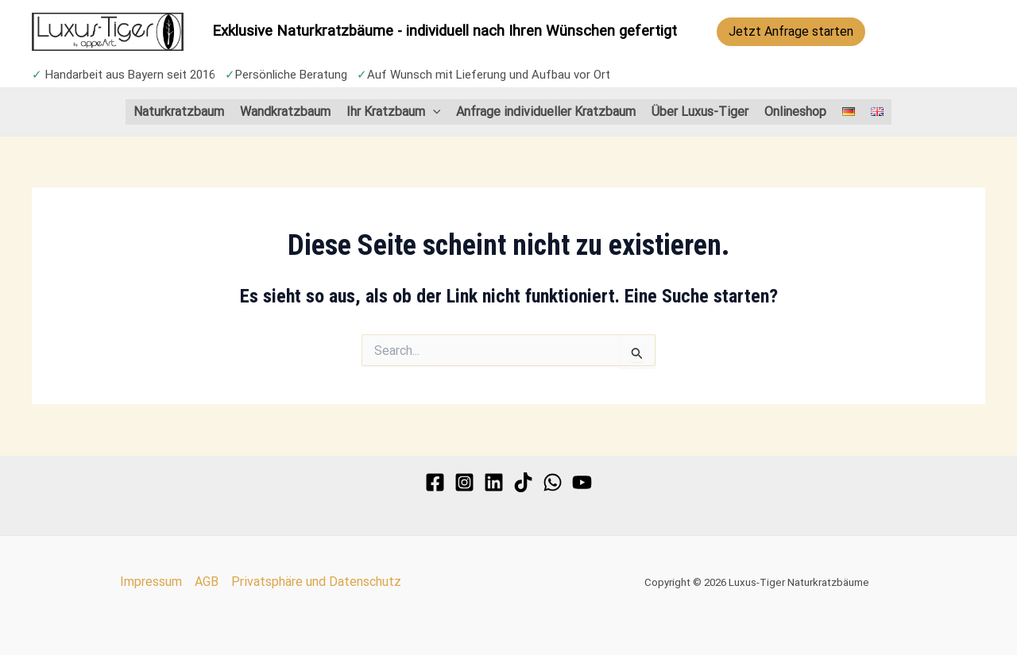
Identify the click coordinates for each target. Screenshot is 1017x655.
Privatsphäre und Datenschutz (316, 581)
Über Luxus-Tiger (700, 111)
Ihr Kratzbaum (393, 112)
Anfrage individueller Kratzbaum (546, 111)
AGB (206, 581)
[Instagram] (464, 482)
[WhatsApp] (553, 482)
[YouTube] (582, 482)
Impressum (151, 581)
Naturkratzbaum (178, 111)
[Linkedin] (494, 482)
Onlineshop (795, 111)
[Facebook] (435, 482)
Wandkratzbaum (285, 111)
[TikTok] (523, 482)
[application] (433, 112)
